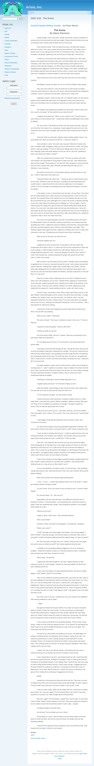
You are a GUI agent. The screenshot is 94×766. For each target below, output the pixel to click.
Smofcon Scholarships (12, 69)
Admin (60, 759)
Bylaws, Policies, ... (11, 53)
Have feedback (59, 756)
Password (14, 92)
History (7, 37)
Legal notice (83, 753)
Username (14, 85)
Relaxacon (8, 66)
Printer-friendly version (38, 738)
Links (6, 75)
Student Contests (10, 72)
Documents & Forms (11, 56)
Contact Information (11, 41)
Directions (8, 47)
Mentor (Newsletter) (11, 63)
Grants (7, 59)
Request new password (12, 98)
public (33, 735)
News (6, 50)
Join (6, 31)
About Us (8, 28)
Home (32, 12)
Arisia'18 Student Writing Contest (46, 26)
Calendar (7, 44)
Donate (7, 34)
